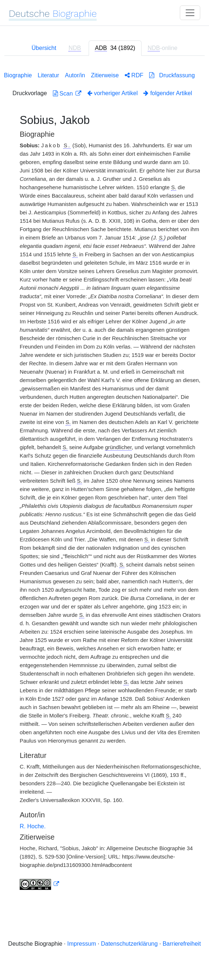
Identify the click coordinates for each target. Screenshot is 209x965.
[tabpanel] (104, 479)
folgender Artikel (167, 93)
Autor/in (75, 75)
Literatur (48, 75)
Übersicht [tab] (44, 48)
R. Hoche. (33, 826)
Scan (63, 93)
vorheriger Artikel (112, 93)
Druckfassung (172, 75)
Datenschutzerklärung (129, 944)
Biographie (18, 75)
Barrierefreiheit (182, 944)
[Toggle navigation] (190, 12)
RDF (134, 75)
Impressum (81, 944)
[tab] (115, 48)
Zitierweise (105, 75)
